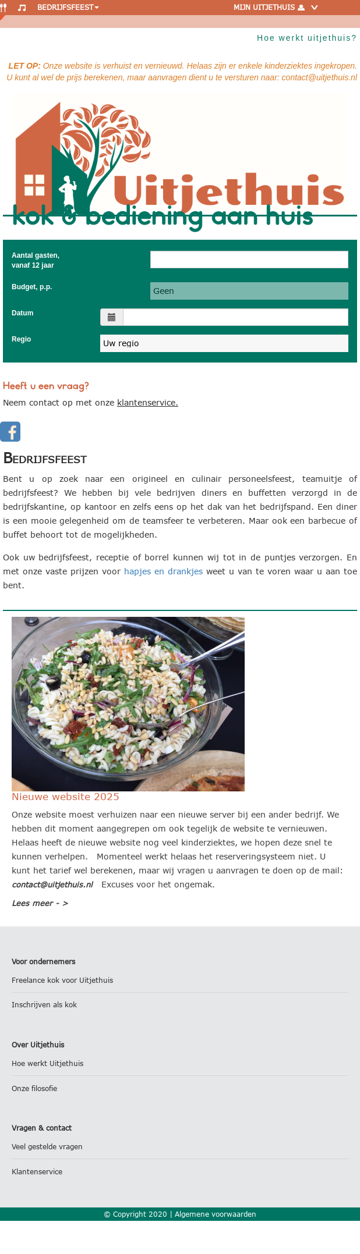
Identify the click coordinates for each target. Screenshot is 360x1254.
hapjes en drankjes (163, 571)
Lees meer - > (40, 903)
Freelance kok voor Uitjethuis (62, 980)
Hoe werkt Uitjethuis (47, 1063)
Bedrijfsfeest (68, 7)
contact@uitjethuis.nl (52, 884)
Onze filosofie (34, 1088)
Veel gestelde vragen (47, 1146)
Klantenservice (37, 1171)
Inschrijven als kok (44, 1004)
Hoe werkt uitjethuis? (307, 37)
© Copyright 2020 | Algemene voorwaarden (180, 1214)
